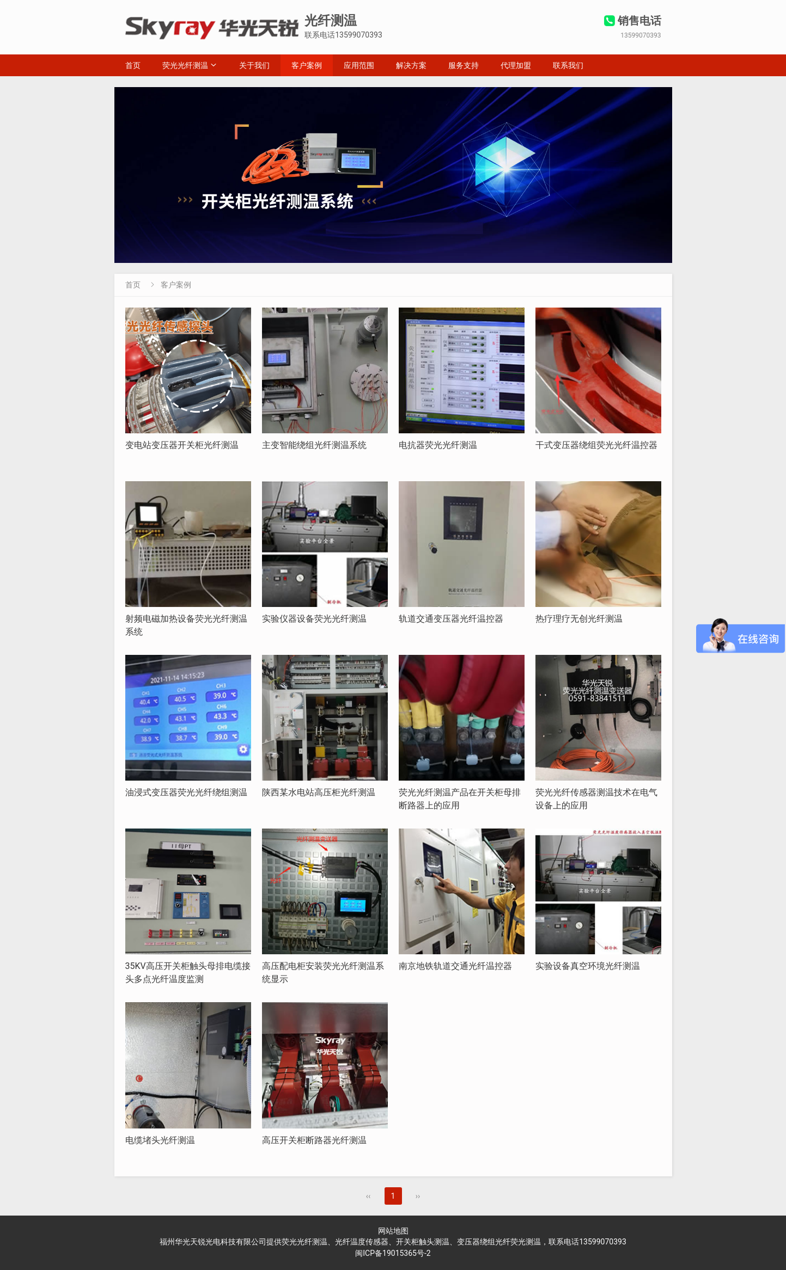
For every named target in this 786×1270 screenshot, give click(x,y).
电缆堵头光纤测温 (160, 1140)
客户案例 (306, 65)
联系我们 (568, 65)
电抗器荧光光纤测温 (438, 445)
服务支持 (463, 65)
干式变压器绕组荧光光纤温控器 (596, 445)
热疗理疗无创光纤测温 (579, 618)
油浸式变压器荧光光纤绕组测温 (186, 792)
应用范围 (359, 65)
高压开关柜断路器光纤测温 (314, 1140)
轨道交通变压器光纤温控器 (451, 618)
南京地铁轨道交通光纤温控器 (455, 966)
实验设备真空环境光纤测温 (587, 966)
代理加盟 (516, 65)
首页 (133, 65)
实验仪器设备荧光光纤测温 (314, 618)
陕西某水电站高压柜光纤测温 (318, 792)
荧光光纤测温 (185, 65)
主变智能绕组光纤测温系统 (314, 445)
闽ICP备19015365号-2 (392, 1253)
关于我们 (254, 65)
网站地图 (393, 1230)
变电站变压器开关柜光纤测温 (182, 445)
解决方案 (411, 65)
